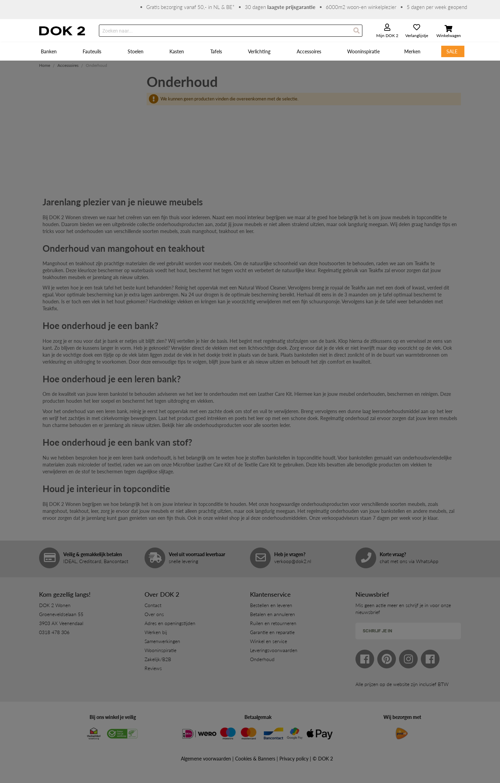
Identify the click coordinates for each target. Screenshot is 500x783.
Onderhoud (262, 659)
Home (44, 65)
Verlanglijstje (416, 35)
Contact (153, 605)
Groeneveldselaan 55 (61, 614)
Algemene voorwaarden (206, 759)
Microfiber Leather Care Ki (201, 465)
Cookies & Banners (255, 759)
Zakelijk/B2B (158, 659)
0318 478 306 (54, 632)
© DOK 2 (323, 759)
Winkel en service (268, 641)
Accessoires (67, 65)
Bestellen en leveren (271, 605)
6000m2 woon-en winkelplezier (361, 7)
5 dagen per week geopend (437, 7)
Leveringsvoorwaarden (273, 650)
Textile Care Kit (260, 465)
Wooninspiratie (160, 650)
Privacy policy (293, 759)
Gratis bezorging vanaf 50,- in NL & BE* (190, 7)
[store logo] (62, 31)
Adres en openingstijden (170, 623)
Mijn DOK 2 (387, 35)
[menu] (250, 51)
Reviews (153, 668)
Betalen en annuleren (272, 614)
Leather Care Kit (275, 394)
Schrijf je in (377, 630)
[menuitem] (50, 51)
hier (180, 425)
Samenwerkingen (162, 641)
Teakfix (422, 263)
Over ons (154, 614)
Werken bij (156, 632)
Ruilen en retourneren (273, 623)
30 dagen (280, 7)
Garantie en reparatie (272, 632)
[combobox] (230, 31)
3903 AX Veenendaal (61, 623)
